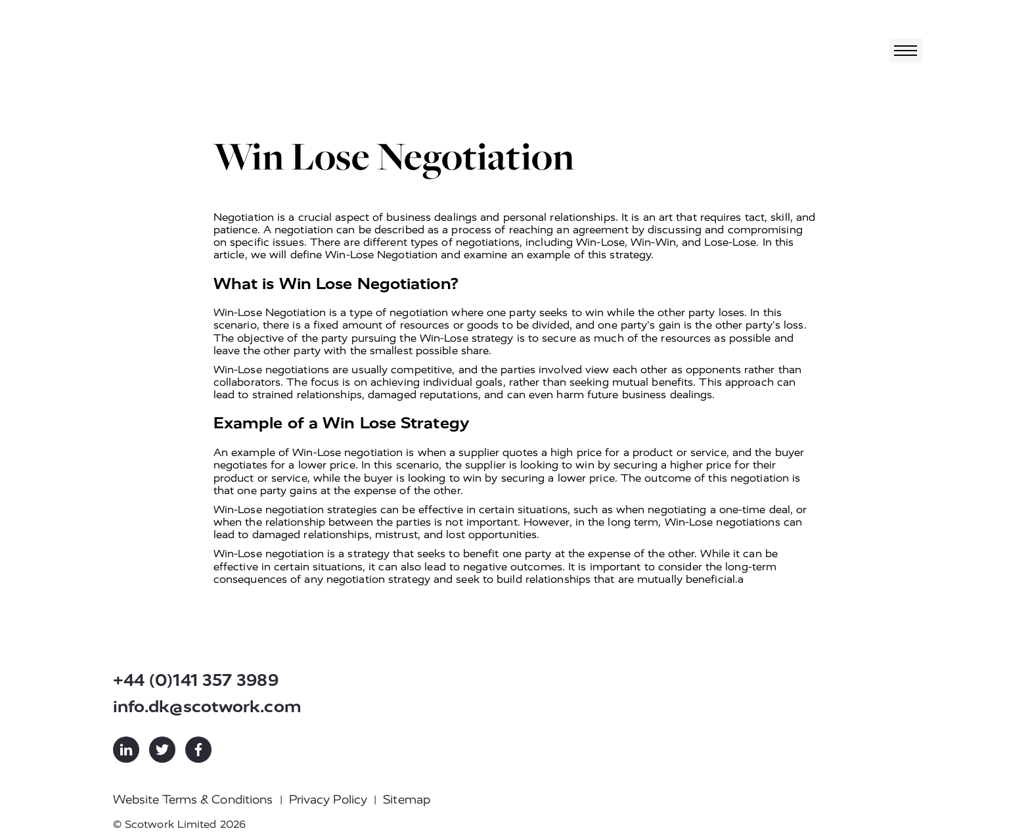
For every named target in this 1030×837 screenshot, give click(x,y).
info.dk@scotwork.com (207, 706)
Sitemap (406, 799)
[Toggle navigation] (905, 50)
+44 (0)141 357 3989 (196, 680)
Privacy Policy (328, 799)
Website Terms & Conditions (193, 799)
